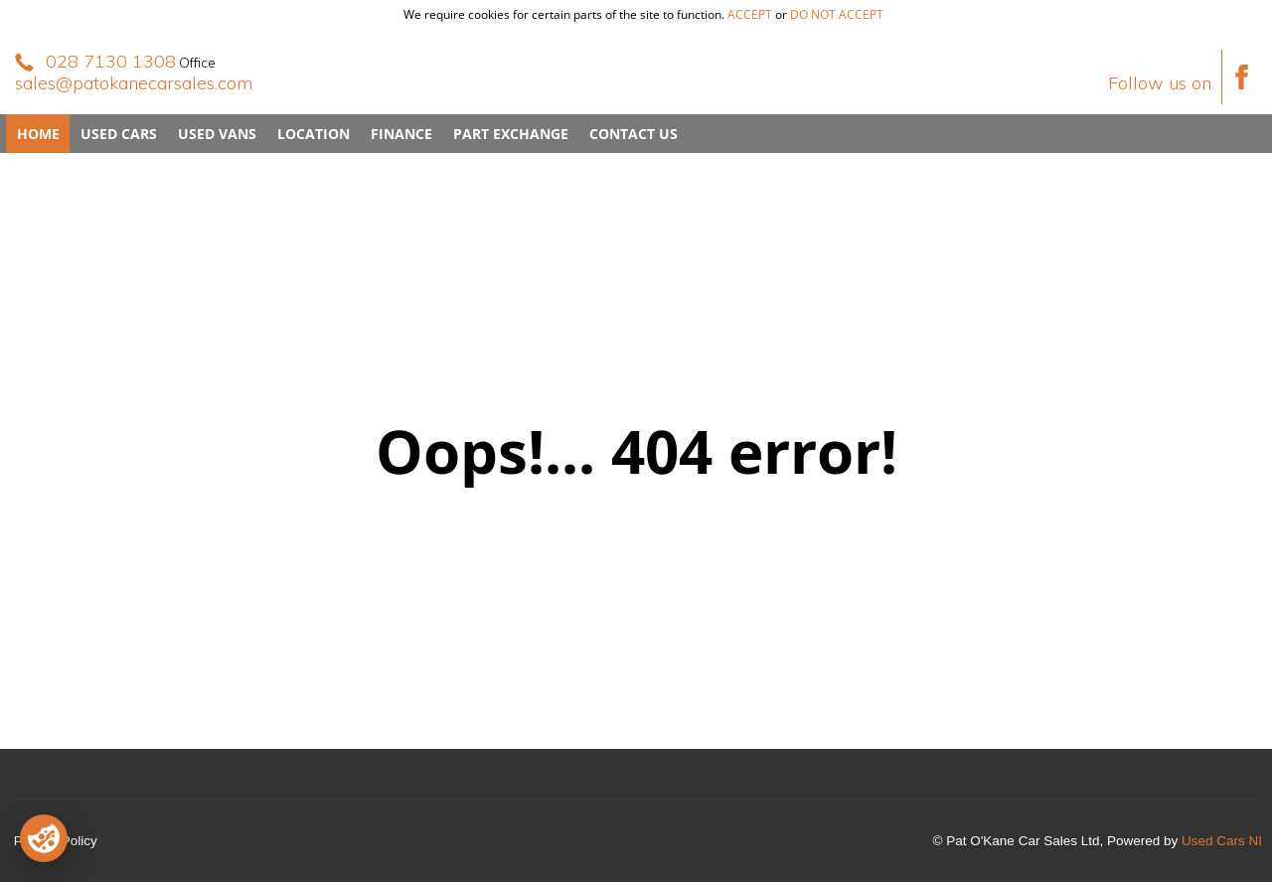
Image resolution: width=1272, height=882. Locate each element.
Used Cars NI (1222, 840)
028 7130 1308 (111, 61)
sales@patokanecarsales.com (133, 83)
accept (749, 14)
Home (38, 133)
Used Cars (118, 133)
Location (313, 133)
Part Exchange (510, 133)
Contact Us (633, 133)
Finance (401, 133)
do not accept (836, 14)
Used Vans (217, 133)
